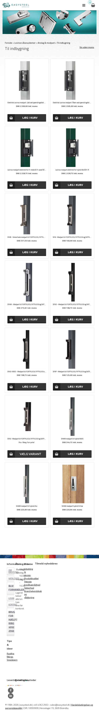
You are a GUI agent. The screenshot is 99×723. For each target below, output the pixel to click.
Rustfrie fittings (10, 655)
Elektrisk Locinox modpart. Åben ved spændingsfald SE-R (72, 102)
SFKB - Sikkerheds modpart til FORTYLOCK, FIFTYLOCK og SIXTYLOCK (26, 237)
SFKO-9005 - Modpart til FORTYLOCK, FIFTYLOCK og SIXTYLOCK (26, 371)
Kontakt (11, 604)
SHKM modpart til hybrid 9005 (72, 438)
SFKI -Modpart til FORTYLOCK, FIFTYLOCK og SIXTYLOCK (72, 237)
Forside (8, 42)
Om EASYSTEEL (11, 571)
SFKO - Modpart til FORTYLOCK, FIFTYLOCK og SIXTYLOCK (72, 304)
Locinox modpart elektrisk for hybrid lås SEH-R (72, 170)
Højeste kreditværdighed (32, 583)
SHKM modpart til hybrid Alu (26, 506)
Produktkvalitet (31, 578)
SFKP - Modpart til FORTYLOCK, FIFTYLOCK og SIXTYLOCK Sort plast (72, 371)
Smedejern (12, 659)
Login (11, 598)
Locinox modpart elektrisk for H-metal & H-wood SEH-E (26, 170)
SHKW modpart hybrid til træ (72, 506)
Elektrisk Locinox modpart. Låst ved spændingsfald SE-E (26, 102)
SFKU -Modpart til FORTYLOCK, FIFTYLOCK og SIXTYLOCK (26, 438)
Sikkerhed (29, 588)
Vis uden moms (87, 47)
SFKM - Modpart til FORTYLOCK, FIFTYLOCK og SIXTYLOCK (26, 304)
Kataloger (11, 578)
